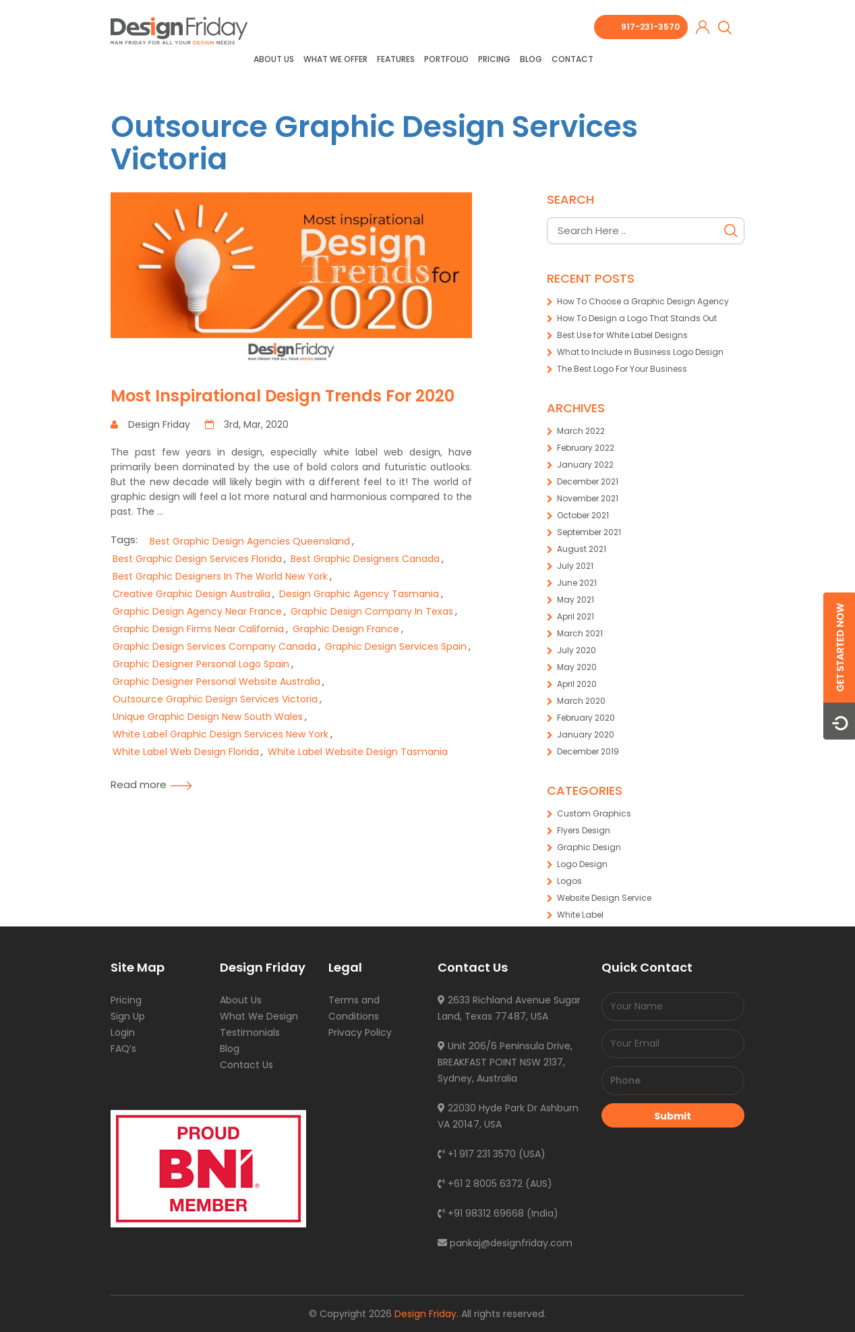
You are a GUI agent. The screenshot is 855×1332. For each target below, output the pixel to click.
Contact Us (246, 1065)
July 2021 (575, 566)
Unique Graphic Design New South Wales (208, 716)
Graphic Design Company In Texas (372, 611)
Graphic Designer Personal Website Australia (216, 681)
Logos (569, 881)
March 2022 (581, 431)
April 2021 (575, 616)
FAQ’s (123, 1048)
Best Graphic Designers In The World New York (220, 576)
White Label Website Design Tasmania (358, 751)
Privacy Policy (360, 1032)
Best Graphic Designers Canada (365, 558)
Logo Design (582, 864)
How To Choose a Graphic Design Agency (643, 301)
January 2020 (585, 734)
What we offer (335, 59)
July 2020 (576, 650)
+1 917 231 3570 (477, 1154)
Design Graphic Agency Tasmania (359, 594)
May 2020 (577, 667)
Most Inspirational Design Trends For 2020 (282, 396)
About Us (274, 59)
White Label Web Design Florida (186, 751)
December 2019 (588, 751)
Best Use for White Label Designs (622, 335)
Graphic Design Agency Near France (197, 611)
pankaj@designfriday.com (505, 1243)
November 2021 (587, 498)
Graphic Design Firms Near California (198, 629)
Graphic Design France (346, 629)
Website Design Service (604, 898)
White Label (580, 914)
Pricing (494, 59)
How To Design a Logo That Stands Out (637, 318)
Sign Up (128, 1016)
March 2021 (580, 633)
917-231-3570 (650, 26)
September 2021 (589, 532)
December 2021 (587, 481)
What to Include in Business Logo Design (640, 352)
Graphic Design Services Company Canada (214, 646)
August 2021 (581, 549)
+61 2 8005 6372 (480, 1183)
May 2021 (575, 599)
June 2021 (577, 582)
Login (123, 1032)
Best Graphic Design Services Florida (197, 558)
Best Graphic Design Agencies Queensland (250, 541)
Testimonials (250, 1032)
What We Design (259, 1016)
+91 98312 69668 (481, 1213)
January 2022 (585, 464)
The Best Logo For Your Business (622, 368)
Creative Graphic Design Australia (191, 594)
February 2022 (585, 447)
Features (396, 59)
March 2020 (581, 700)
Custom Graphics (594, 813)
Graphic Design (589, 847)
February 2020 (586, 717)
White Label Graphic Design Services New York (220, 734)
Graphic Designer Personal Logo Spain (201, 664)
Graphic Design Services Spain (396, 646)
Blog (531, 59)
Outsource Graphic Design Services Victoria (374, 142)
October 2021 (583, 515)
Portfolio (446, 59)
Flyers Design (583, 830)
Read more (151, 784)
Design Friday (425, 1314)
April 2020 (577, 684)
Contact (572, 59)
